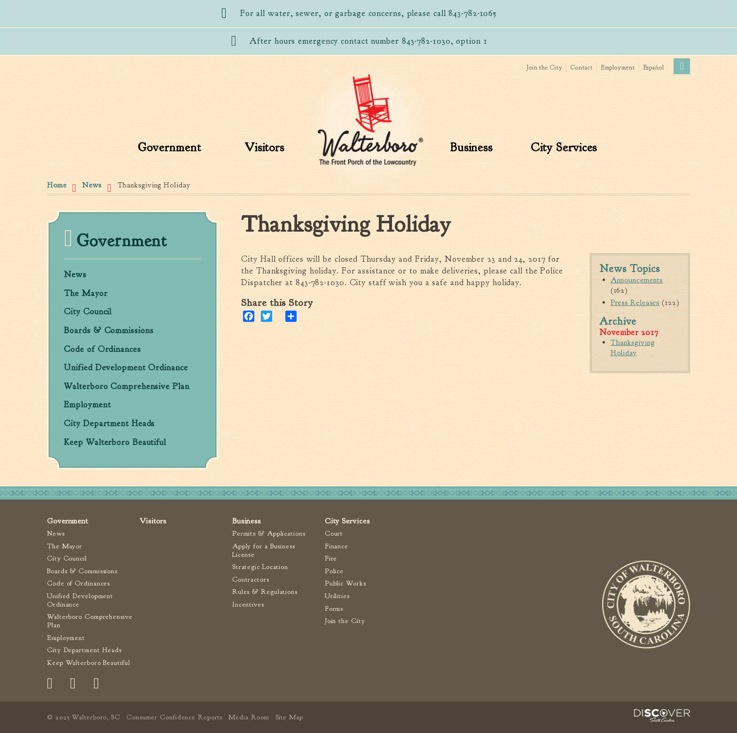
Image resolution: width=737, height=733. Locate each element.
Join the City (544, 67)
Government (169, 147)
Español (653, 67)
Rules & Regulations (265, 591)
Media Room (248, 717)
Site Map (289, 717)
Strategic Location (260, 566)
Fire (331, 558)
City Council (87, 312)
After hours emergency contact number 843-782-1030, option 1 (368, 41)
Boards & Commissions (108, 331)
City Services (564, 147)
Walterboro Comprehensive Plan (126, 387)
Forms (334, 608)
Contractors (250, 579)
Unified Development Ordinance (126, 368)
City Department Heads (109, 424)
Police (334, 571)
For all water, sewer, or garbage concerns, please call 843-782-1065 (368, 13)
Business (471, 147)
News (92, 185)
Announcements (637, 280)
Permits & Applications (269, 533)
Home (57, 185)
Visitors (264, 147)
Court (334, 533)
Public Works (345, 583)
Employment (618, 67)
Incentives (248, 604)
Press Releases (635, 302)
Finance (336, 546)
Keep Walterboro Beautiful (115, 442)
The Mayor (85, 294)
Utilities (337, 596)
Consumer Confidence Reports (174, 717)
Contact (581, 67)
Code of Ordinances (102, 349)
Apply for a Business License (263, 550)
